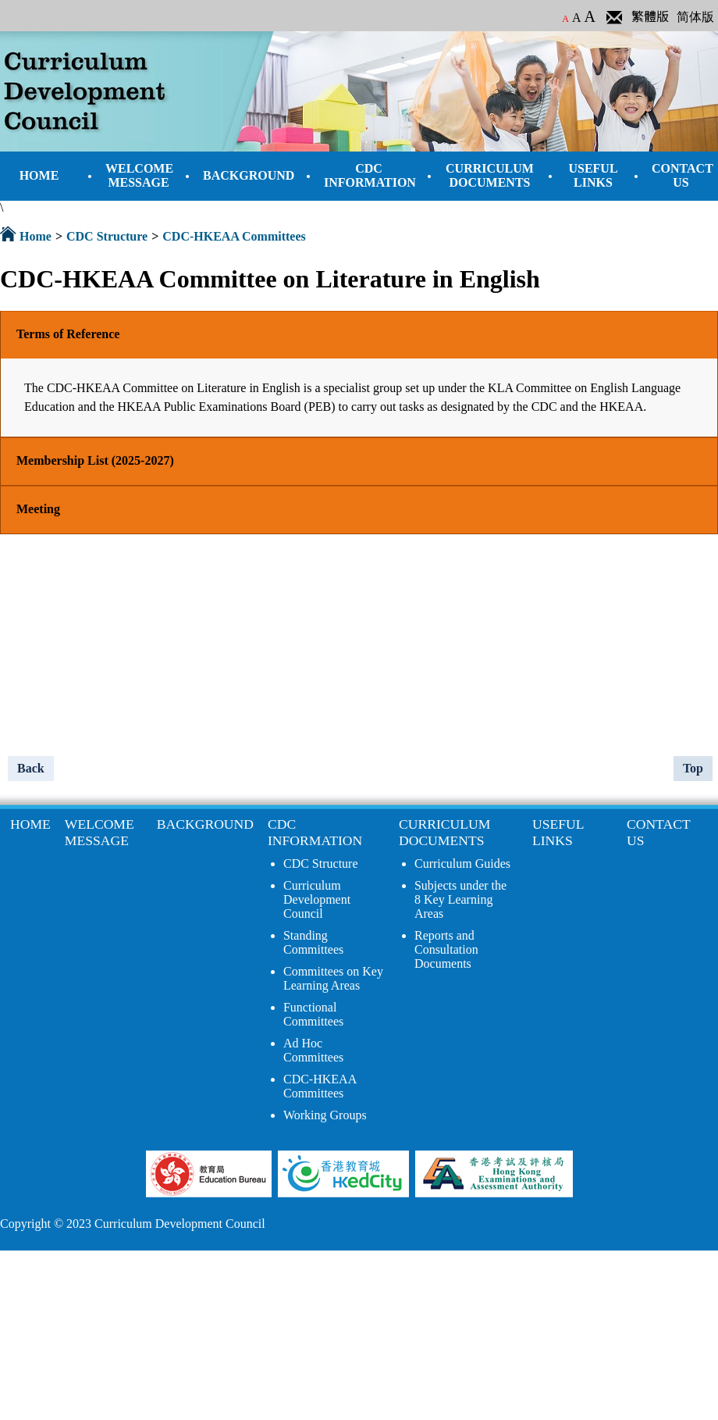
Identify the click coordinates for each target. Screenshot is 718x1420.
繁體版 (650, 16)
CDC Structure (107, 236)
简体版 (695, 16)
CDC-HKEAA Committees (234, 236)
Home (36, 236)
